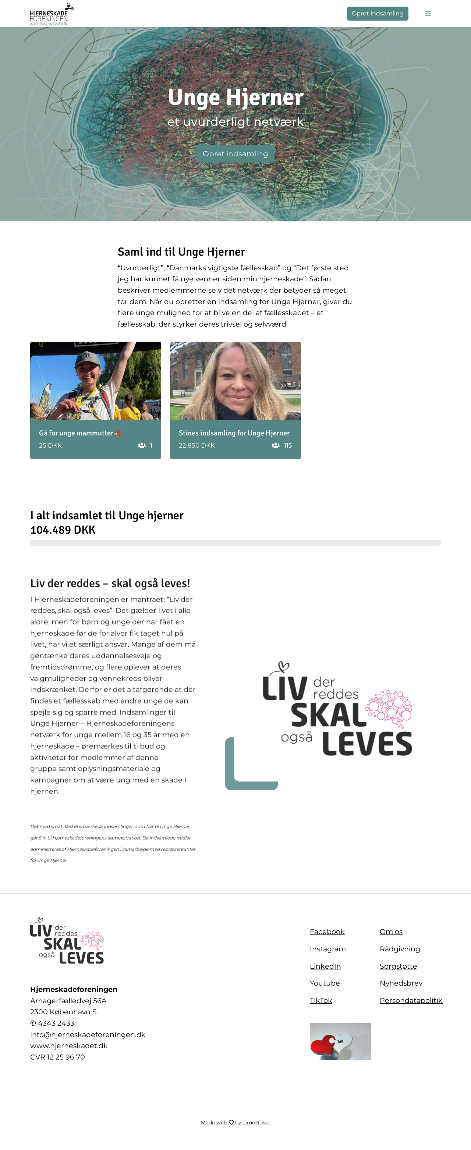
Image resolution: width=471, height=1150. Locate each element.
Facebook (327, 931)
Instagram (328, 948)
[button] (95, 400)
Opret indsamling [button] (235, 153)
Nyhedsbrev (401, 983)
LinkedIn (325, 966)
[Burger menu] (427, 13)
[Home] (52, 14)
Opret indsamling (378, 13)
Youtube (325, 983)
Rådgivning (400, 948)
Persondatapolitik (411, 1000)
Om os (391, 931)
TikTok (321, 1000)
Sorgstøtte (398, 966)
